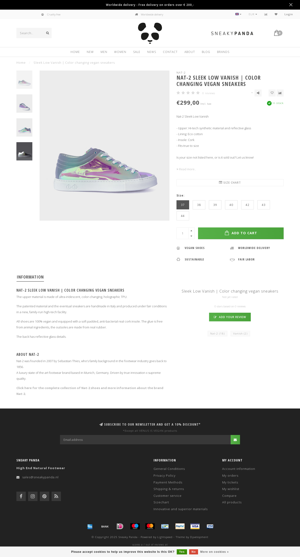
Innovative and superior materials (181, 509)
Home (75, 52)
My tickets (230, 482)
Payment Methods (168, 482)
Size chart (230, 183)
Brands (223, 52)
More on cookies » (214, 551)
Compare (229, 496)
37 (183, 205)
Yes (182, 551)
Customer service (168, 496)
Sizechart (161, 502)
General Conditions (169, 469)
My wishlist (230, 489)
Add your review (230, 317)
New (90, 52)
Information (30, 277)
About (189, 52)
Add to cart (241, 232)
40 (231, 205)
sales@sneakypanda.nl (40, 477)
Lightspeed (164, 537)
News (151, 52)
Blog (206, 52)
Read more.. (187, 169)
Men (104, 52)
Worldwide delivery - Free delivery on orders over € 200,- (150, 5)
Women (120, 52)
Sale (136, 52)
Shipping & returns (169, 489)
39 (215, 205)
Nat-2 (181, 72)
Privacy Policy (165, 475)
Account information (238, 469)
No (193, 551)
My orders (230, 475)
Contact (170, 52)
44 (183, 216)
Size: (180, 195)
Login (289, 14)
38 (199, 205)
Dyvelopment (199, 537)
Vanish (240, 333)
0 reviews (208, 93)
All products (232, 502)
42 (247, 205)
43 (264, 205)
